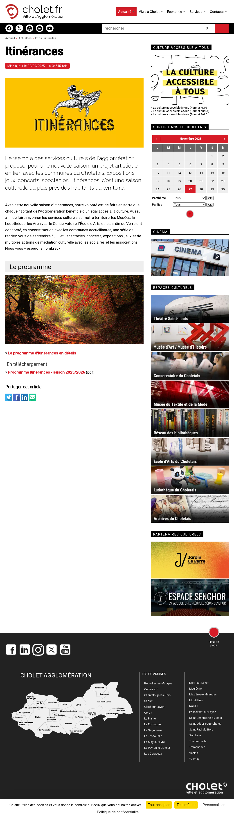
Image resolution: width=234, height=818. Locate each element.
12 (179, 172)
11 (168, 172)
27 (190, 189)
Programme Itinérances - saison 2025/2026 (46, 372)
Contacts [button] (218, 12)
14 (201, 172)
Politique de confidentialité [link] (118, 812)
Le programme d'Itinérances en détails (42, 353)
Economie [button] (176, 12)
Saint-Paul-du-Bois (201, 729)
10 (157, 172)
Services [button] (197, 12)
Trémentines (197, 747)
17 (157, 181)
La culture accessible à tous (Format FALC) (181, 114)
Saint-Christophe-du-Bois (205, 717)
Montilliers (196, 700)
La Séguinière (153, 730)
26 (179, 189)
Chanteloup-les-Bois (157, 695)
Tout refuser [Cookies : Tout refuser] (186, 805)
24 (157, 189)
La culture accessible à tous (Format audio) (181, 111)
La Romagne (152, 724)
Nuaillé (193, 706)
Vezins (193, 753)
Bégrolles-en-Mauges (158, 683)
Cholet (148, 701)
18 (168, 181)
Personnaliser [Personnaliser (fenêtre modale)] (213, 805)
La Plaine (150, 718)
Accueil (10, 38)
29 (212, 189)
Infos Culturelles (45, 38)
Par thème (159, 198)
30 (223, 189)
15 (212, 172)
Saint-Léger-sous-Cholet (205, 723)
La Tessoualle (153, 736)
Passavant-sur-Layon (202, 712)
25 (168, 189)
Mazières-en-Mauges (203, 694)
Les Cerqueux (153, 753)
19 (179, 181)
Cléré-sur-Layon (154, 706)
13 (190, 172)
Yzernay (194, 758)
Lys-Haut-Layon (199, 682)
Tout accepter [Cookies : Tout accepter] (159, 805)
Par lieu (157, 204)
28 (201, 189)
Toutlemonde (197, 741)
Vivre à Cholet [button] (151, 12)
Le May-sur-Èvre (154, 742)
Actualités (25, 38)
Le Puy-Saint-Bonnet (157, 747)
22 (212, 181)
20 (190, 181)
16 (223, 172)
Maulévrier (195, 688)
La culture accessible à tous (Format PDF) (180, 107)
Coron (148, 712)
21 (201, 181)
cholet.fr (42, 9)
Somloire (195, 735)
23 (223, 181)
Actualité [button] (126, 12)
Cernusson (151, 689)
